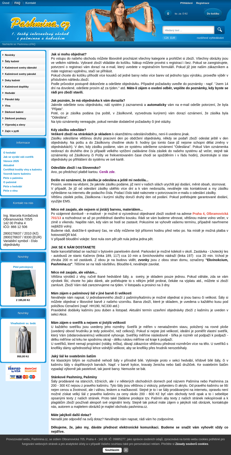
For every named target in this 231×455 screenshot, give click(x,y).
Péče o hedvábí (12, 186)
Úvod (5, 3)
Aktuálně (8, 165)
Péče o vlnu (10, 190)
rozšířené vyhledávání (210, 37)
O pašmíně (9, 182)
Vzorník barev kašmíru (17, 173)
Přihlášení (186, 3)
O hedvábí (9, 152)
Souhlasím (112, 450)
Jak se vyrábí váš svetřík (18, 156)
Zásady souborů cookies (191, 444)
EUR (172, 38)
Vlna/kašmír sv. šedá (23, 323)
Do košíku (213, 13)
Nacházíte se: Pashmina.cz (16, 44)
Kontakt (31, 3)
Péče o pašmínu (13, 178)
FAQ (17, 3)
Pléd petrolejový (23, 267)
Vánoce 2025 (11, 161)
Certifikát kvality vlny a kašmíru (22, 169)
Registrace (202, 3)
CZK (166, 38)
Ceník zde (106, 172)
